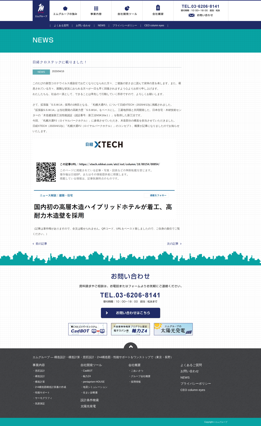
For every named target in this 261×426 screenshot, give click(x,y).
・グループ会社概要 (139, 376)
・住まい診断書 (89, 392)
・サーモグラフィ (42, 398)
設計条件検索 (90, 400)
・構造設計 (39, 376)
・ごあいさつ (135, 370)
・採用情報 (134, 381)
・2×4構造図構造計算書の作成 (49, 387)
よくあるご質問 (191, 365)
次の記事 (172, 243)
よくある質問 (61, 25)
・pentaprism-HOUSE (93, 381)
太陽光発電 (88, 406)
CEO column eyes (154, 25)
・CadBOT (87, 370)
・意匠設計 (39, 370)
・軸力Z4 (86, 376)
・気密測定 (39, 403)
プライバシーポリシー (125, 25)
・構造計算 (39, 381)
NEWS (101, 25)
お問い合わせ (83, 25)
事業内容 (39, 365)
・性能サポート (41, 392)
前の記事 (41, 243)
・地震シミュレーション (94, 387)
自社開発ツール (91, 365)
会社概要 (134, 365)
